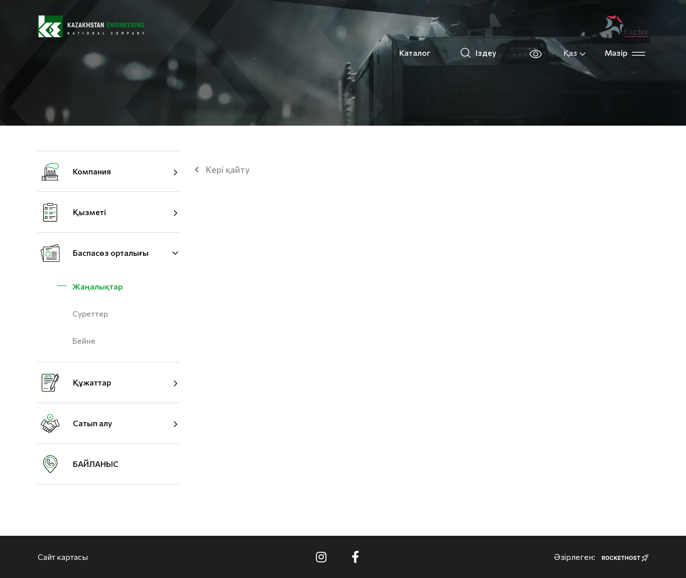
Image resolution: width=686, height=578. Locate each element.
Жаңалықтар (97, 286)
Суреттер (90, 313)
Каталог (414, 52)
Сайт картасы (63, 556)
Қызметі (89, 212)
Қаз (575, 53)
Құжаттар (92, 382)
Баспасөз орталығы (111, 252)
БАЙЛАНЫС (96, 463)
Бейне (83, 340)
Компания (92, 171)
